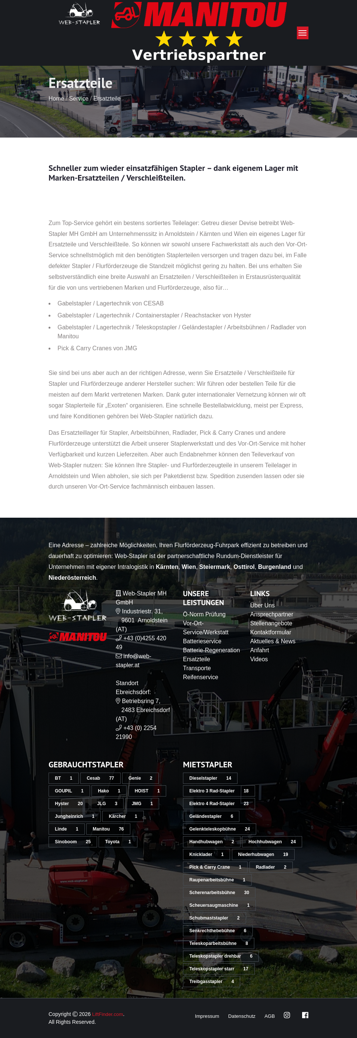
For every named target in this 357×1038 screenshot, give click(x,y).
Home (57, 118)
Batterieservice (203, 641)
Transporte (197, 677)
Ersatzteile (108, 118)
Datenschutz (240, 1016)
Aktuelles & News (273, 641)
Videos (259, 659)
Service (79, 118)
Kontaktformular (271, 632)
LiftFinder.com (108, 1014)
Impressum (204, 1016)
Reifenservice (201, 686)
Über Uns (263, 605)
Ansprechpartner (272, 614)
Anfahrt (260, 650)
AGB (269, 1016)
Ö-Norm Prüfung (205, 614)
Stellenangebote (272, 623)
